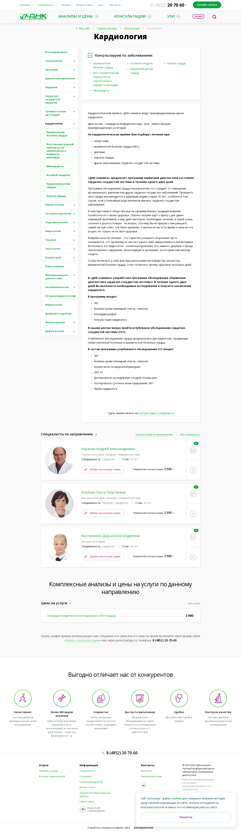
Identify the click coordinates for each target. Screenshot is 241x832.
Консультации (132, 28)
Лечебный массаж (57, 287)
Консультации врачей (52, 776)
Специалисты (46, 5)
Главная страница (107, 28)
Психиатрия (53, 257)
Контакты (115, 5)
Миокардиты (101, 90)
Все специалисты (190, 434)
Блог (100, 5)
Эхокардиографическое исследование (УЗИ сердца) (81, 615)
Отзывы (66, 5)
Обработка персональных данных (95, 794)
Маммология (53, 304)
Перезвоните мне (151, 776)
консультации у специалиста (156, 413)
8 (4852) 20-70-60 (165, 640)
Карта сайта (87, 801)
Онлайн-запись (207, 4)
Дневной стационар (58, 313)
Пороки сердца (176, 63)
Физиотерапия (55, 322)
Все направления (56, 52)
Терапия (50, 239)
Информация (89, 765)
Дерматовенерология (59, 78)
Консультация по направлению (154, 434)
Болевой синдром (141, 63)
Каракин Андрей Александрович (108, 449)
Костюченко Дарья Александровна (110, 535)
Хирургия (51, 87)
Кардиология (154, 28)
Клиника (25, 5)
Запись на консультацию (105, 469)
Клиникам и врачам (91, 781)
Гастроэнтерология (58, 213)
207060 (167, 5)
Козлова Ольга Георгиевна (103, 492)
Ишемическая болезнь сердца (57, 133)
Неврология (53, 231)
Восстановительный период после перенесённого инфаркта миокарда (60, 151)
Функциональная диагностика (56, 276)
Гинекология (53, 60)
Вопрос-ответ (85, 5)
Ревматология (54, 204)
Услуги (43, 765)
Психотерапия (54, 266)
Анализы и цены (48, 770)
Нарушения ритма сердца (58, 185)
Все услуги (194, 603)
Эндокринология (56, 222)
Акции (198, 16)
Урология (51, 69)
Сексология (52, 248)
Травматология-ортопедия (56, 113)
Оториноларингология (60, 296)
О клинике (86, 776)
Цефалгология (54, 331)
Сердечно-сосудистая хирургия (52, 99)
